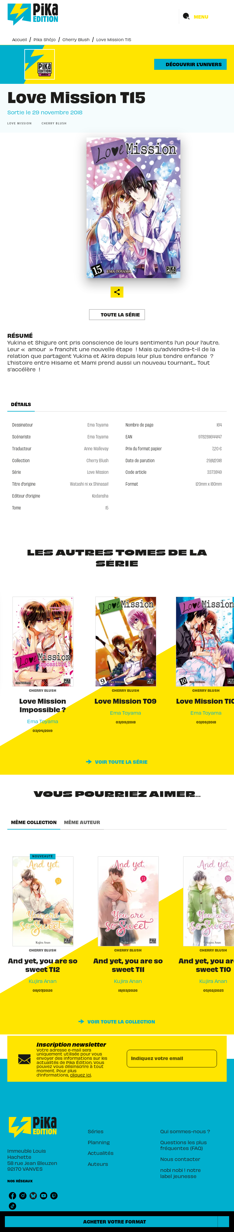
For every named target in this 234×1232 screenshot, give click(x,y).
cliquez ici (80, 1074)
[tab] (21, 404)
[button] (190, 64)
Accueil (19, 39)
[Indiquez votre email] (164, 1058)
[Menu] (203, 16)
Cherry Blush (76, 39)
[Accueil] (32, 14)
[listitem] (12, 1196)
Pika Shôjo (45, 39)
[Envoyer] (209, 1059)
